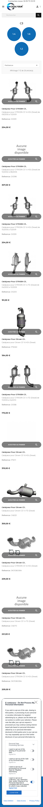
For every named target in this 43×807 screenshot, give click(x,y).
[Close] (37, 703)
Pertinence (21, 65)
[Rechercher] (21, 15)
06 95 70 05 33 (29, 1)
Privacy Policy (34, 801)
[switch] (32, 751)
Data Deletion (8, 801)
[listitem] (21, 744)
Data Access (21, 801)
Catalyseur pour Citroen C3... (14, 339)
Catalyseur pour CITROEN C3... (14, 109)
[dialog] (21, 751)
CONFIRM (14, 792)
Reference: (6, 119)
